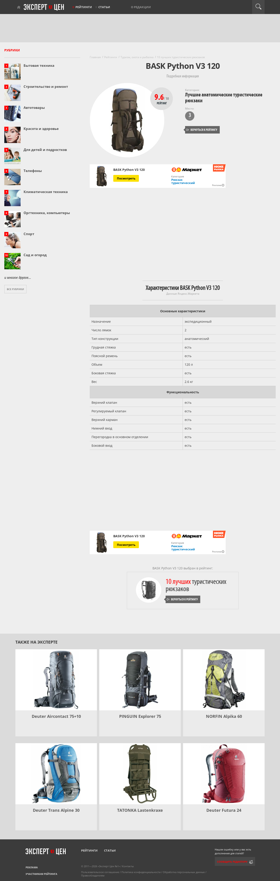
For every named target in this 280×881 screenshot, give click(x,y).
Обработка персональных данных (184, 872)
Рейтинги (83, 7)
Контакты (128, 866)
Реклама (32, 867)
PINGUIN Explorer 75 (140, 716)
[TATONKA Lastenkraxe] (140, 773)
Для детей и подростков (45, 149)
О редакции (141, 7)
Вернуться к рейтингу (201, 130)
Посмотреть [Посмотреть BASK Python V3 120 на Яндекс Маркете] (126, 178)
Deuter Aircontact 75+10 (56, 716)
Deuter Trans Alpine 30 (56, 810)
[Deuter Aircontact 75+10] (56, 679)
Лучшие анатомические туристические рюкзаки (223, 97)
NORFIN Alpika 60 (224, 716)
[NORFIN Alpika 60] (224, 679)
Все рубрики (15, 289)
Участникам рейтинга (41, 874)
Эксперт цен (44, 7)
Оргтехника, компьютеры (47, 212)
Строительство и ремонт (46, 86)
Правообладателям (92, 875)
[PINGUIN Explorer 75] (140, 679)
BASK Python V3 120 (129, 170)
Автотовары (34, 107)
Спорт (29, 234)
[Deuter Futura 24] (224, 773)
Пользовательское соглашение (100, 872)
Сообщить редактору (232, 861)
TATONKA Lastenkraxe (140, 810)
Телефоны (33, 170)
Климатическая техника (46, 191)
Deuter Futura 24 (223, 810)
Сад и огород (35, 255)
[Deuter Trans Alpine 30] (56, 773)
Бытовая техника (39, 65)
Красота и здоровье (41, 128)
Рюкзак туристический (183, 181)
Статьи (104, 7)
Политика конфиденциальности (141, 872)
